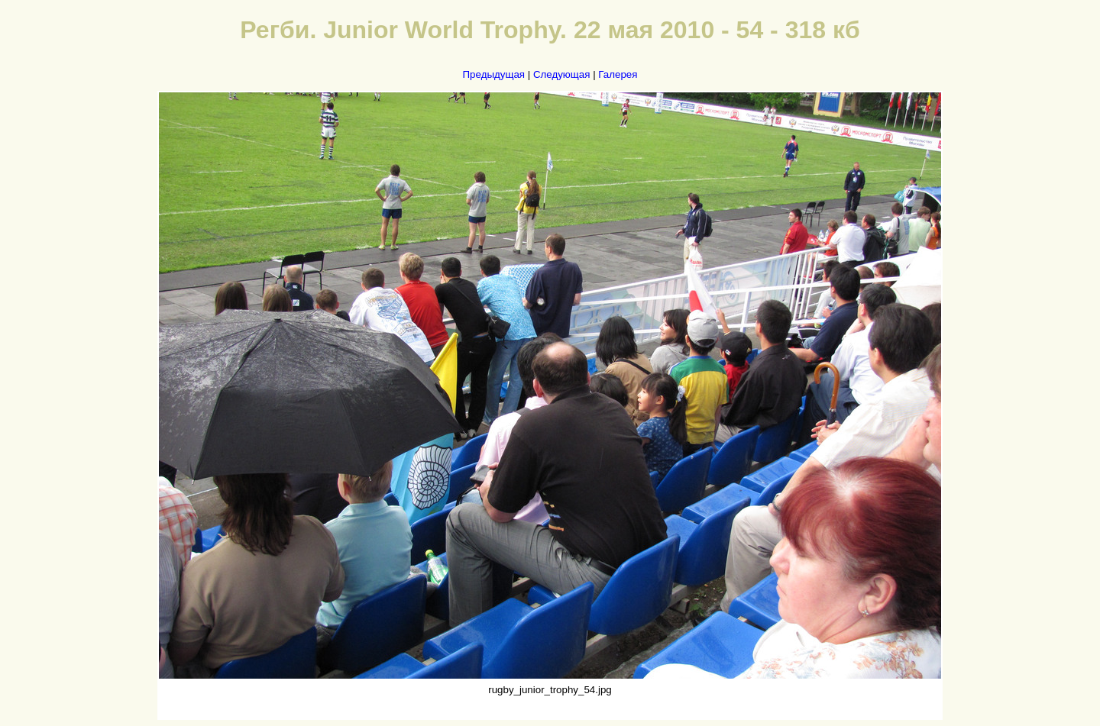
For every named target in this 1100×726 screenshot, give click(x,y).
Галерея (617, 74)
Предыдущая (494, 74)
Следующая (561, 74)
